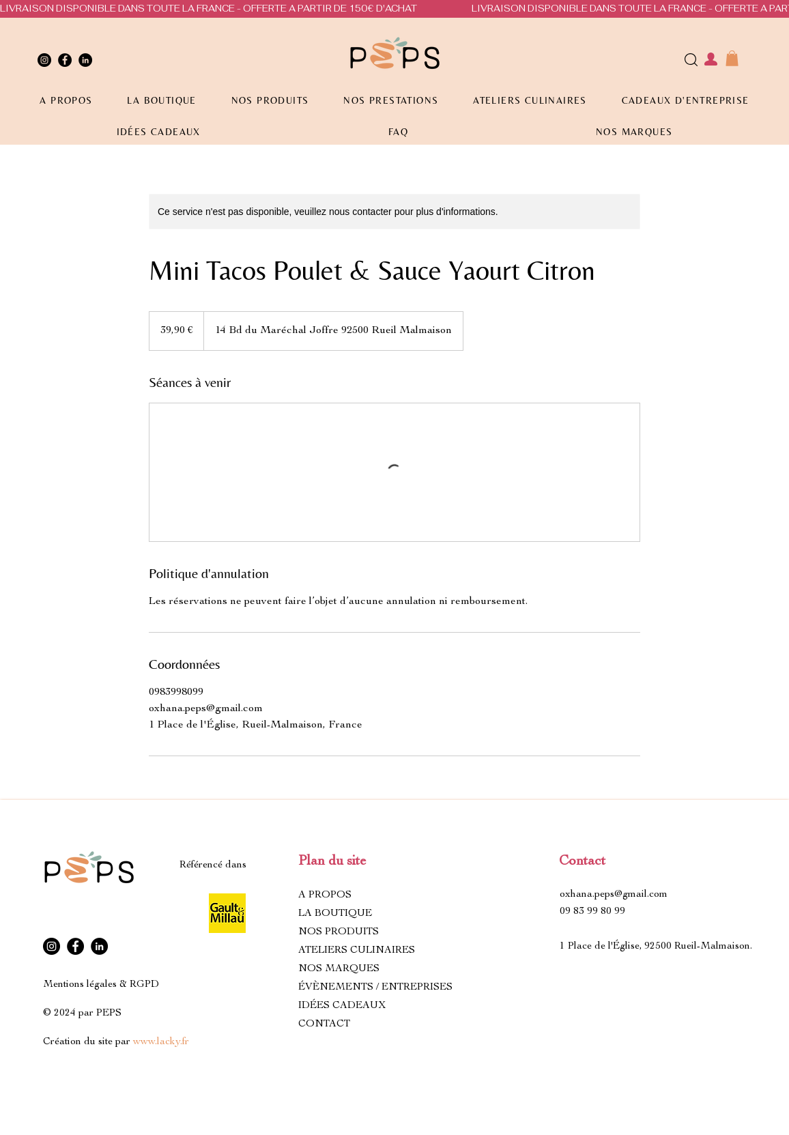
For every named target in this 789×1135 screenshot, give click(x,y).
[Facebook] (65, 60)
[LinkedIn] (85, 60)
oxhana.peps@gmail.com (614, 894)
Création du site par (116, 1042)
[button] (732, 58)
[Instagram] (44, 60)
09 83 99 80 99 (592, 911)
